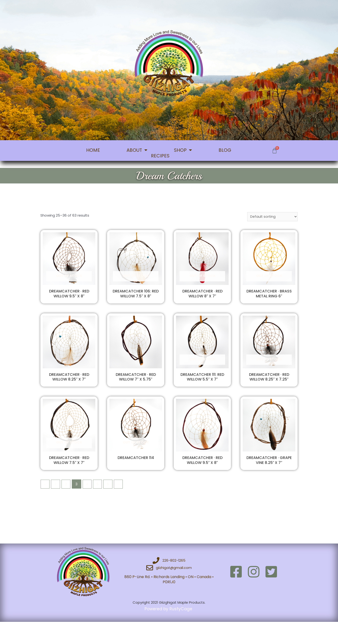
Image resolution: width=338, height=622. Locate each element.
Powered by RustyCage (169, 609)
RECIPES (160, 156)
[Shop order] (272, 217)
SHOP (183, 150)
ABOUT (137, 150)
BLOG (225, 150)
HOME (93, 150)
